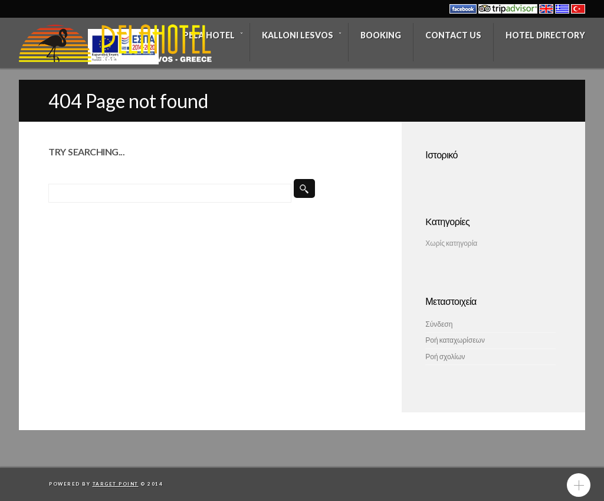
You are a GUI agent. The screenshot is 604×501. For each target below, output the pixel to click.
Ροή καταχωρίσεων (455, 340)
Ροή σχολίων (445, 356)
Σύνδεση (438, 324)
